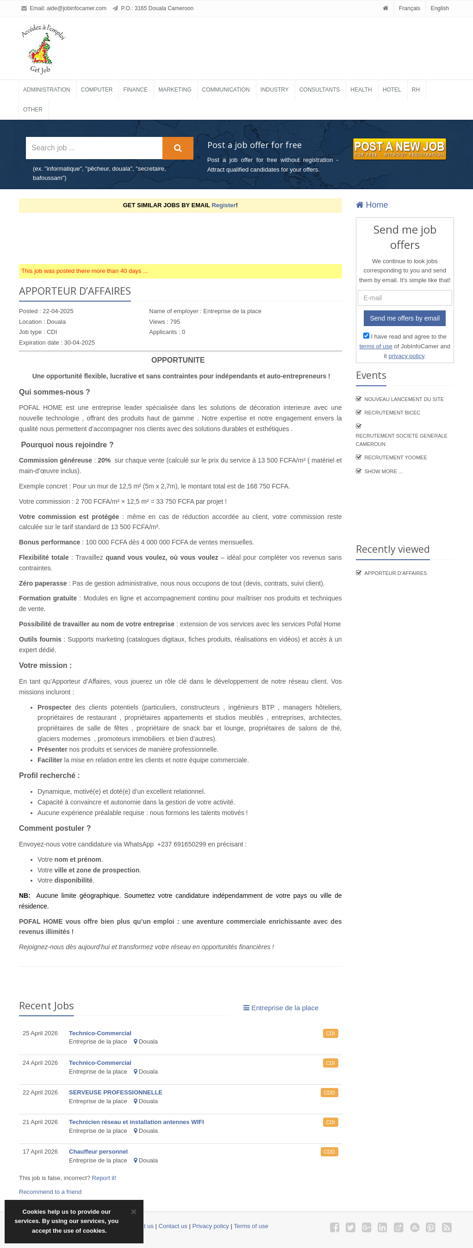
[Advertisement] (187, 238)
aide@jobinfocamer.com (76, 8)
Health (361, 89)
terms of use (375, 346)
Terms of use (251, 1226)
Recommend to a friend (50, 1191)
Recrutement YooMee (396, 457)
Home (372, 205)
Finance (135, 89)
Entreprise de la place (280, 1008)
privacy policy (406, 355)
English (440, 8)
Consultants (319, 89)
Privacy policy (210, 1226)
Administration (46, 89)
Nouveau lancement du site (404, 399)
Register (224, 205)
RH (416, 89)
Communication (225, 89)
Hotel (392, 89)
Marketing (174, 89)
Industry (275, 89)
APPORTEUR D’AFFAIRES (396, 573)
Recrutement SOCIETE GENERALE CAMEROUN (402, 440)
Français (409, 8)
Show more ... (384, 471)
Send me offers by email (405, 318)
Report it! (104, 1177)
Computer (97, 89)
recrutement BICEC (393, 412)
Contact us (173, 1226)
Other (33, 109)
